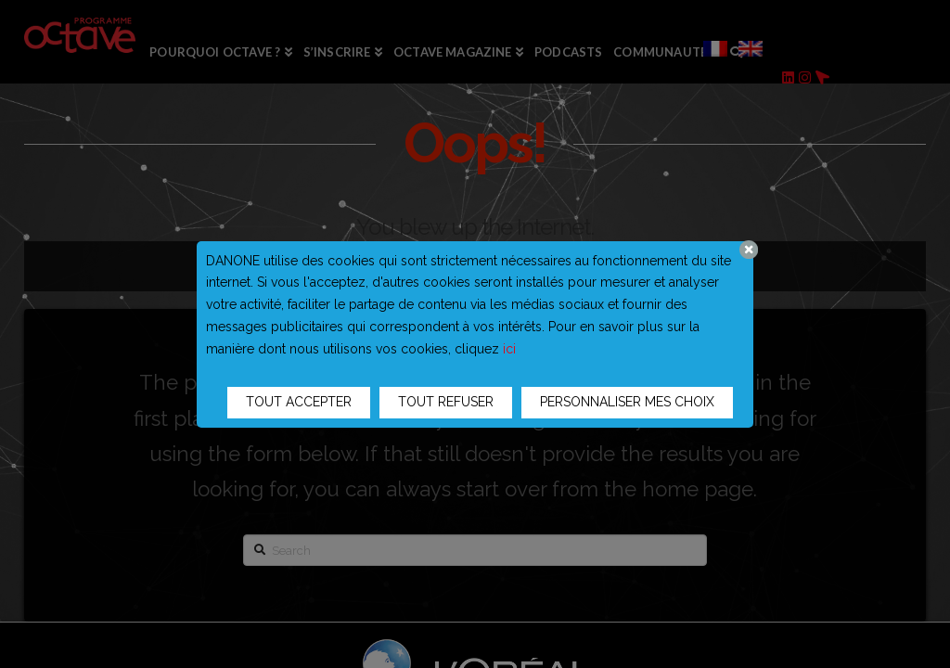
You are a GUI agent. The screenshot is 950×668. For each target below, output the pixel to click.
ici (509, 348)
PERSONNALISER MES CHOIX (627, 401)
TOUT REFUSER (446, 401)
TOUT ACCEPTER (299, 401)
